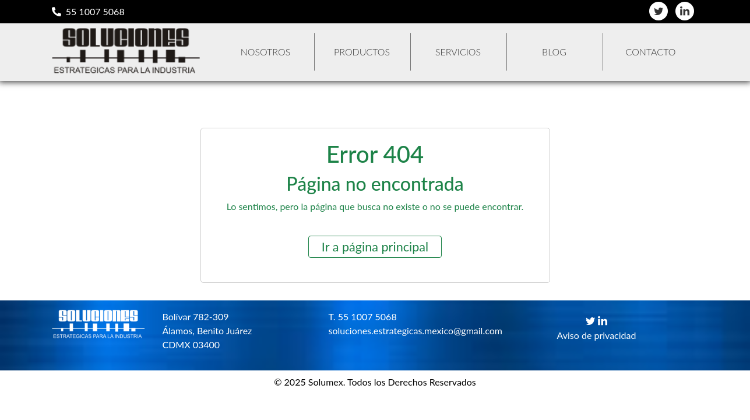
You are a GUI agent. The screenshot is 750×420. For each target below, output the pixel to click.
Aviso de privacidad (596, 335)
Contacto (651, 51)
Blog (554, 51)
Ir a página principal (375, 246)
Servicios (458, 51)
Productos (362, 51)
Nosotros (265, 51)
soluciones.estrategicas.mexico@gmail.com (403, 330)
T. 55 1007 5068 (363, 316)
